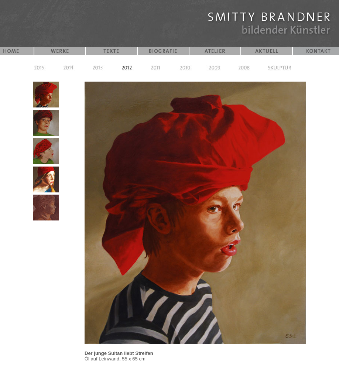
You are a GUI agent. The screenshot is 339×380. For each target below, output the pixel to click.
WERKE (60, 51)
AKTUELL (266, 51)
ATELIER (215, 51)
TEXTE (111, 51)
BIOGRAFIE (163, 51)
